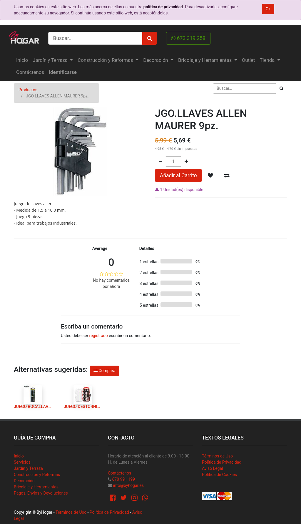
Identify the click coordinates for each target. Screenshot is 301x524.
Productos (28, 89)
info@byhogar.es (128, 485)
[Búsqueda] (281, 88)
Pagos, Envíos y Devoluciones (41, 493)
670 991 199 (123, 479)
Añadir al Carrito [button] (178, 175)
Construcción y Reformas (37, 474)
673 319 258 (188, 38)
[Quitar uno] (160, 161)
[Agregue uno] (186, 161)
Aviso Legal (212, 468)
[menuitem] (22, 60)
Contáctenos (119, 473)
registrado (98, 335)
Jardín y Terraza (28, 468)
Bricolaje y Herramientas (36, 487)
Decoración (24, 480)
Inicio (19, 456)
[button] (210, 175)
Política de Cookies (219, 474)
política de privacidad (163, 6)
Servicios (22, 462)
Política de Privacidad (221, 462)
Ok (268, 8)
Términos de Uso (217, 456)
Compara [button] (104, 370)
